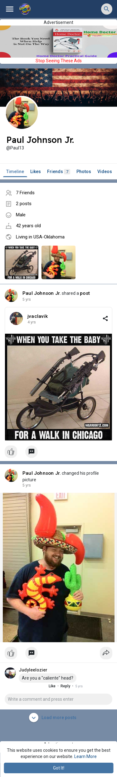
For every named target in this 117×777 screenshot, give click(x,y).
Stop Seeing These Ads (59, 60)
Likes (35, 171)
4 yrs (26, 299)
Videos (104, 171)
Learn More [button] (85, 756)
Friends (58, 171)
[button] (106, 9)
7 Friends (25, 192)
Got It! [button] (58, 767)
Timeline (15, 171)
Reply (60, 686)
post (85, 293)
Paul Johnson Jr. (41, 293)
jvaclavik (37, 316)
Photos (83, 171)
